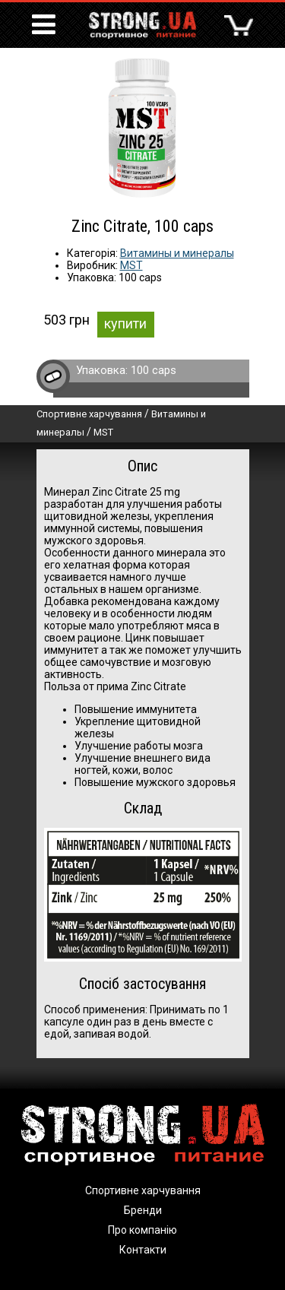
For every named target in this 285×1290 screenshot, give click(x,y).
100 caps (153, 370)
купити (125, 323)
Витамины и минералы (177, 253)
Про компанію (142, 1230)
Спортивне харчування (89, 414)
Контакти (142, 1250)
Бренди (143, 1210)
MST (131, 265)
